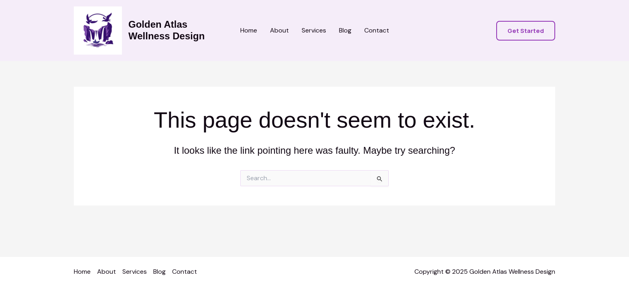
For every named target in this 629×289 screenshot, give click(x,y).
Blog (345, 30)
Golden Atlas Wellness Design (166, 30)
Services (314, 30)
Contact (376, 30)
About (279, 30)
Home (248, 30)
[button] (525, 31)
